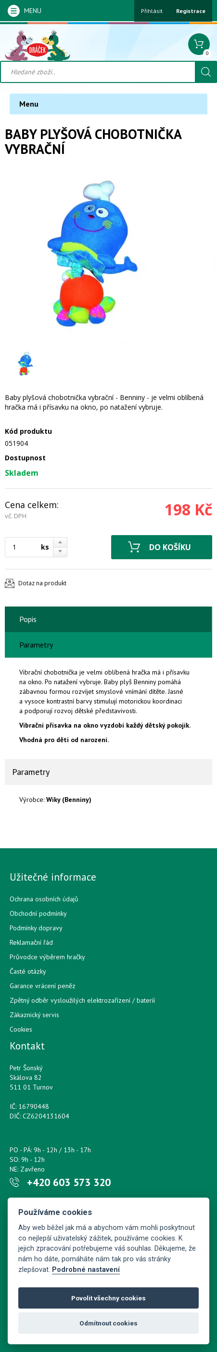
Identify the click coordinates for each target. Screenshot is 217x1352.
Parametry (36, 644)
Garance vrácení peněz (43, 985)
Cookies (21, 1029)
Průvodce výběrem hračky (47, 956)
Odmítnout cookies (108, 1323)
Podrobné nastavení (86, 1270)
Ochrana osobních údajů (44, 899)
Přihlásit (152, 10)
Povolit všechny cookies (108, 1298)
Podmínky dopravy (36, 928)
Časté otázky (28, 971)
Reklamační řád (31, 942)
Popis (28, 619)
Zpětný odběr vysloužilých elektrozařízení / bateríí (82, 1000)
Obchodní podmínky (38, 913)
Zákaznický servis (34, 1014)
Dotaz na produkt (42, 583)
